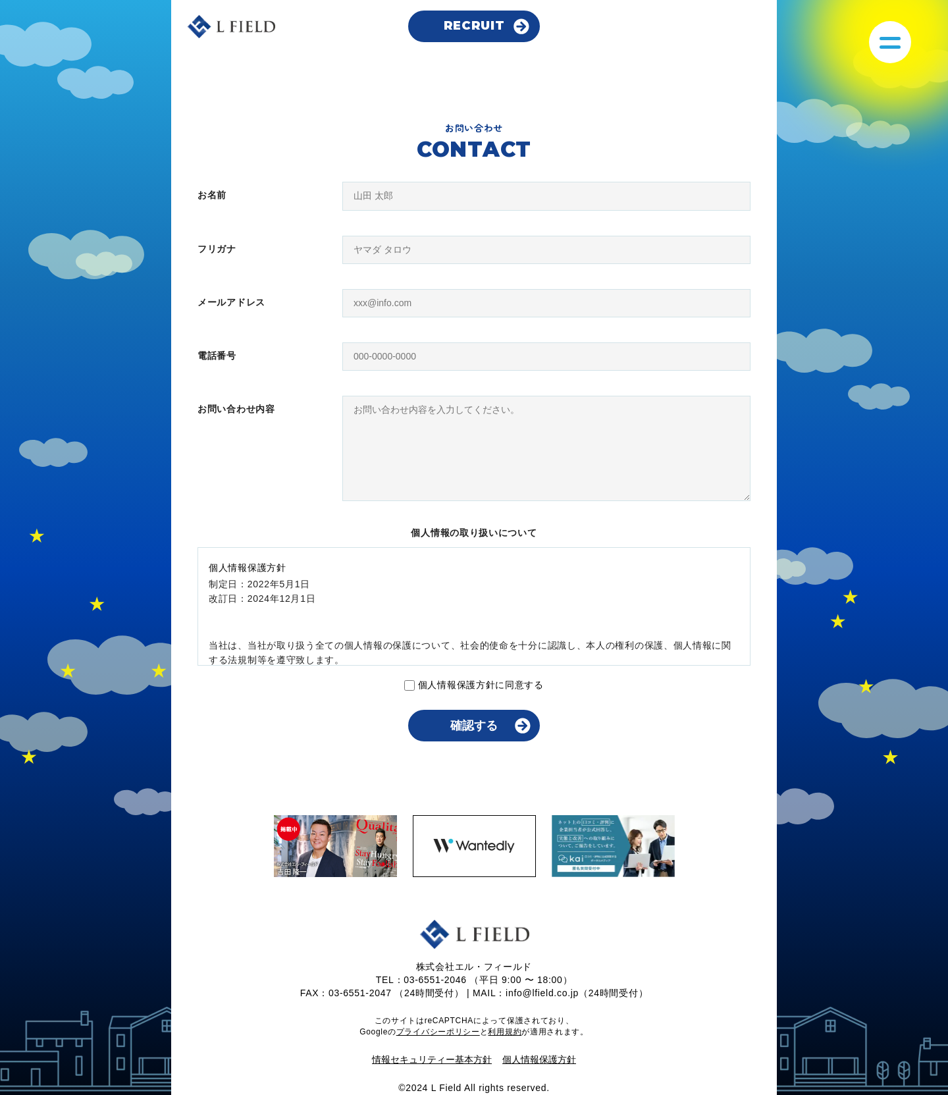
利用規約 (504, 1031)
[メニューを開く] (890, 42)
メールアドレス (231, 302)
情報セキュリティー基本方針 (432, 1059)
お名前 (212, 195)
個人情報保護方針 (539, 1059)
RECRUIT (474, 25)
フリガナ (217, 249)
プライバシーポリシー (438, 1031)
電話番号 (217, 355)
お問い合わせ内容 (236, 409)
